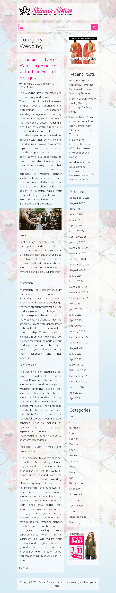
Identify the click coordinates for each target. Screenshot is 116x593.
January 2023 (77, 331)
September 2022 (79, 342)
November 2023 (79, 292)
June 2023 (75, 309)
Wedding (27, 567)
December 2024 (79, 247)
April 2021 (75, 398)
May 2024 (75, 275)
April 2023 (75, 320)
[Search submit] (94, 27)
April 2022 (75, 359)
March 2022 (76, 364)
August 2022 (77, 348)
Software (74, 500)
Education (75, 433)
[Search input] (73, 27)
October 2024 (77, 259)
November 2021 (79, 381)
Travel (72, 511)
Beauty (73, 422)
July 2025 (75, 208)
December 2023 (79, 286)
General (73, 461)
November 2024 (79, 253)
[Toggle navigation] (21, 27)
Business (74, 427)
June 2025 (75, 214)
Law (71, 477)
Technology (76, 505)
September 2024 (79, 264)
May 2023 (75, 314)
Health (73, 466)
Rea (32, 87)
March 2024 (76, 281)
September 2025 (79, 197)
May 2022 (75, 353)
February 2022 (78, 370)
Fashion (73, 438)
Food (72, 449)
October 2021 (77, 387)
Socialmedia (76, 494)
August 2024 (77, 270)
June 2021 (75, 392)
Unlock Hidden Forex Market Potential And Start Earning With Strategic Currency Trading (81, 126)
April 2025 (75, 225)
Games (73, 455)
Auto (72, 416)
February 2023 (78, 325)
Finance (73, 444)
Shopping (74, 488)
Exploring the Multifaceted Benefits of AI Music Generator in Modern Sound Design (82, 148)
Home (72, 472)
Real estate (76, 483)
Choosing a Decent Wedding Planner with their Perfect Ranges (39, 68)
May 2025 (75, 220)
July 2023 (75, 303)
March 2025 (76, 231)
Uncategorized (77, 516)
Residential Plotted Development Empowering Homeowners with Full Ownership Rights (82, 171)
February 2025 (78, 236)
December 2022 (79, 337)
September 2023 (79, 298)
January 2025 (77, 242)
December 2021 (79, 376)
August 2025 (77, 203)
